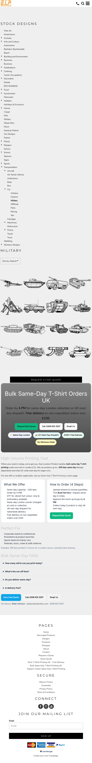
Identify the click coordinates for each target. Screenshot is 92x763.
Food (6, 89)
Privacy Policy (46, 688)
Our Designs (9, 134)
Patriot (7, 137)
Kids (6, 115)
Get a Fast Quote (11, 597)
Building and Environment (16, 56)
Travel (10, 233)
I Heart (7, 112)
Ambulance (12, 178)
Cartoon (14, 196)
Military (7, 119)
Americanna (9, 34)
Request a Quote (46, 655)
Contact (46, 652)
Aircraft (10, 171)
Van (12, 215)
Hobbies (8, 100)
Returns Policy (46, 682)
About (46, 648)
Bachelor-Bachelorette (14, 49)
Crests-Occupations (13, 75)
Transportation (10, 167)
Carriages (11, 219)
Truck (9, 237)
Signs (6, 160)
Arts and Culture (11, 41)
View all (7, 30)
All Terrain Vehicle (15, 174)
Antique (14, 193)
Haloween (8, 97)
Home (46, 632)
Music (6, 126)
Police (10, 230)
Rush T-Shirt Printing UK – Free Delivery (46, 662)
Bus (9, 185)
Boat (9, 182)
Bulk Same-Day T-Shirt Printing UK (46, 665)
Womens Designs (12, 244)
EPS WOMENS (10, 86)
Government (9, 93)
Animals (8, 38)
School (7, 149)
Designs (46, 638)
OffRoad (14, 204)
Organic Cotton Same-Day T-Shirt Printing (46, 668)
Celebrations (9, 67)
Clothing (8, 71)
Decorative (9, 78)
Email (11, 720)
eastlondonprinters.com (37, 603)
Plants (7, 141)
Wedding (8, 241)
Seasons (8, 156)
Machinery (12, 222)
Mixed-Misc (9, 123)
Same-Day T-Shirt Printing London (56, 475)
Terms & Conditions (46, 692)
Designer (46, 645)
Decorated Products (46, 635)
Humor (7, 108)
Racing (14, 211)
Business (8, 60)
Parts (13, 208)
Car (8, 189)
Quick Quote (46, 658)
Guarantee (46, 685)
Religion (8, 145)
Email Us (71, 426)
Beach (7, 52)
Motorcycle (12, 226)
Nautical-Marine (11, 130)
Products (46, 642)
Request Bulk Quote (26, 426)
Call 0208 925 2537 (51, 426)
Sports (7, 163)
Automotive (9, 45)
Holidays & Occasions (14, 104)
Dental (7, 82)
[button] (82, 3)
